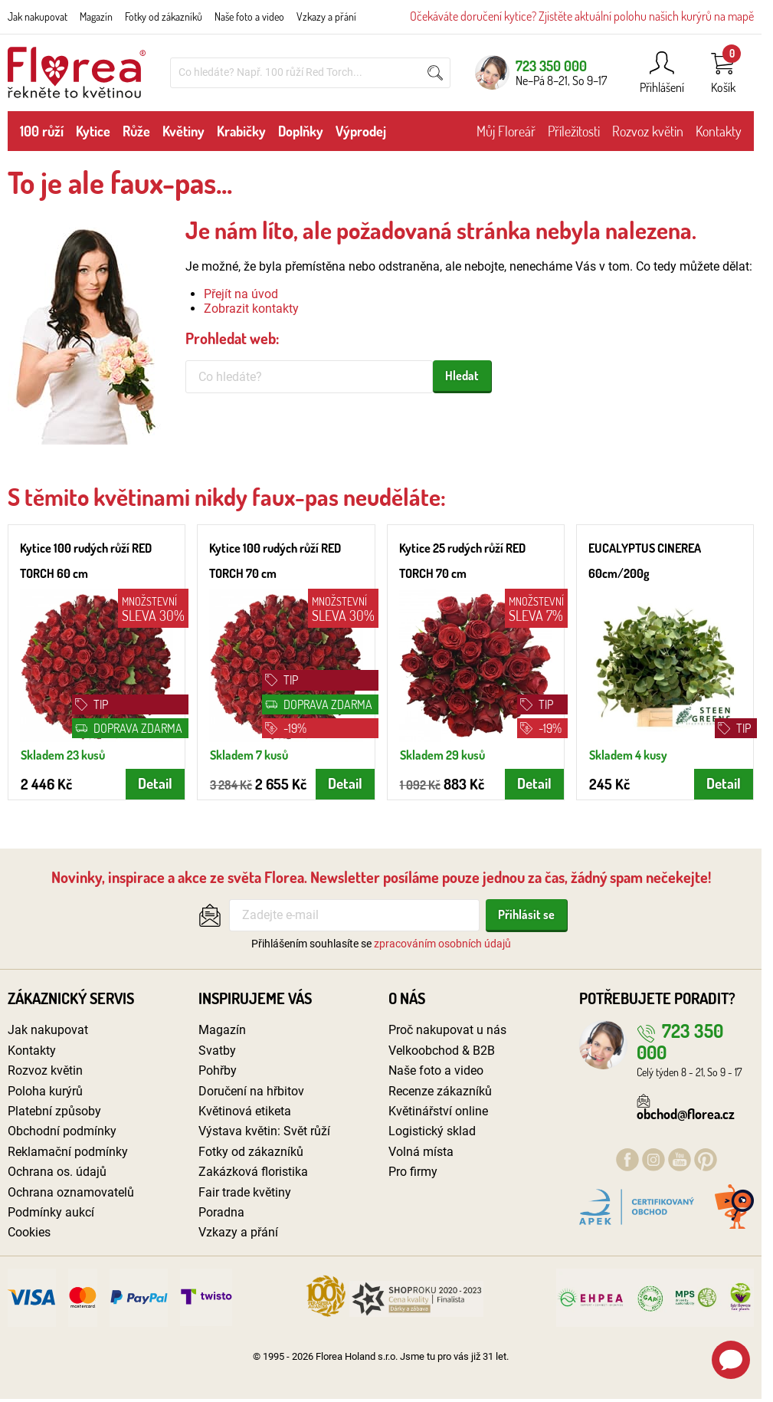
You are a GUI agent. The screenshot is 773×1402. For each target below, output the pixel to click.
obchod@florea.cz (686, 1106)
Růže (136, 131)
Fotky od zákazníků (163, 16)
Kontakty (719, 131)
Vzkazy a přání (326, 16)
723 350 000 (551, 65)
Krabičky (241, 131)
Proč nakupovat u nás (447, 1030)
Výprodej (361, 131)
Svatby (217, 1050)
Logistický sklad (432, 1131)
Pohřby (217, 1070)
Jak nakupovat (37, 16)
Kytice (93, 131)
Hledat (462, 375)
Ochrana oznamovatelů (71, 1192)
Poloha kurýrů (45, 1091)
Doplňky (300, 131)
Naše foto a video (249, 16)
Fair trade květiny (244, 1192)
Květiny (183, 131)
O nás (406, 998)
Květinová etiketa (244, 1111)
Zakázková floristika (253, 1171)
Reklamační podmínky (68, 1151)
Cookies (29, 1232)
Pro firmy (412, 1171)
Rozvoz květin (647, 131)
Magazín (96, 16)
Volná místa (421, 1151)
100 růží (42, 131)
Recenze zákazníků (440, 1091)
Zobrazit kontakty (251, 308)
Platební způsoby (54, 1111)
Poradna (221, 1212)
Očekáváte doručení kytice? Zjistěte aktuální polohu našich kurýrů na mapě (582, 16)
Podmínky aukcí (51, 1212)
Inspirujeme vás (255, 998)
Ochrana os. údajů (57, 1171)
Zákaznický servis (71, 998)
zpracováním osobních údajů (442, 944)
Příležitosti (574, 131)
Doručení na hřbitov (251, 1091)
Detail (155, 783)
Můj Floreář (506, 131)
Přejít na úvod (241, 294)
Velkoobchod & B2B (441, 1050)
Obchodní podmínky (62, 1131)
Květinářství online (438, 1111)
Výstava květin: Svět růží (264, 1131)
